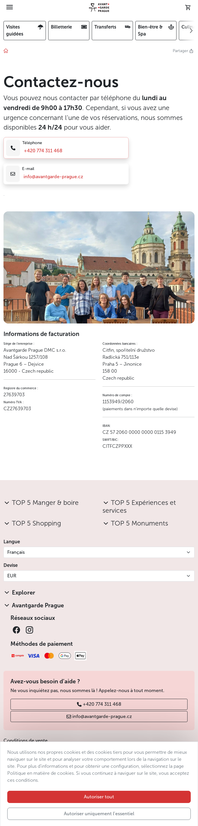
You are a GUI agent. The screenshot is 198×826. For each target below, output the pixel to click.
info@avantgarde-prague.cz (53, 176)
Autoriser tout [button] (99, 814)
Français (16, 552)
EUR (11, 576)
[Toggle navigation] (10, 8)
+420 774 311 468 (43, 150)
